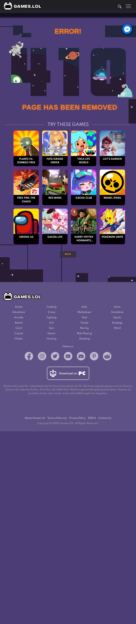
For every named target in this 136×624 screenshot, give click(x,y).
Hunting (51, 339)
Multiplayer (84, 312)
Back (68, 254)
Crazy (51, 312)
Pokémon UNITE (112, 237)
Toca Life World (83, 161)
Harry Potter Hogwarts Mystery (83, 239)
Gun (51, 328)
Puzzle (84, 323)
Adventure (18, 312)
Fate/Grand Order (55, 161)
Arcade (18, 318)
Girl (51, 323)
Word (117, 328)
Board (18, 323)
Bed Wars (54, 198)
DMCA (92, 418)
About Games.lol (34, 418)
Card (19, 328)
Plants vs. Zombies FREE (26, 161)
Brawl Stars (112, 198)
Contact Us (105, 418)
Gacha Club (83, 198)
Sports (117, 318)
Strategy (117, 323)
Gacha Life (55, 237)
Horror (51, 334)
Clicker (19, 339)
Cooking (51, 307)
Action (19, 307)
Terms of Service (57, 418)
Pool (84, 318)
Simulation (117, 312)
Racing (84, 328)
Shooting (84, 339)
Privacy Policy (77, 418)
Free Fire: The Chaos (26, 200)
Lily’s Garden (112, 159)
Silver (117, 307)
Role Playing (84, 334)
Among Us (26, 237)
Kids (84, 307)
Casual (19, 334)
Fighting (52, 318)
